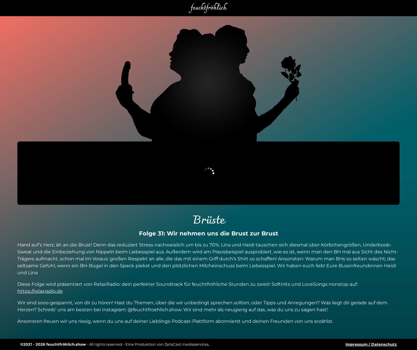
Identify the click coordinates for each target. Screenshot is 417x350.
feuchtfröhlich (208, 8)
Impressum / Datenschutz (371, 344)
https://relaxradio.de (40, 291)
